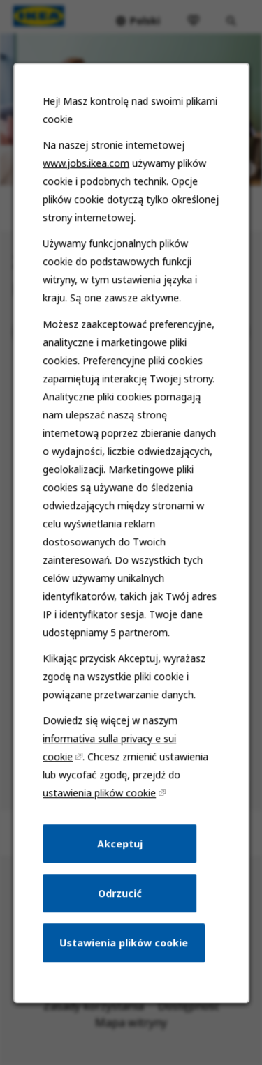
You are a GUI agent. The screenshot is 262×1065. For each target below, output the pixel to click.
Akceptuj (120, 859)
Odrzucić (120, 907)
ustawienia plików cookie (100, 810)
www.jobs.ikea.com (87, 197)
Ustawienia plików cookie (123, 956)
